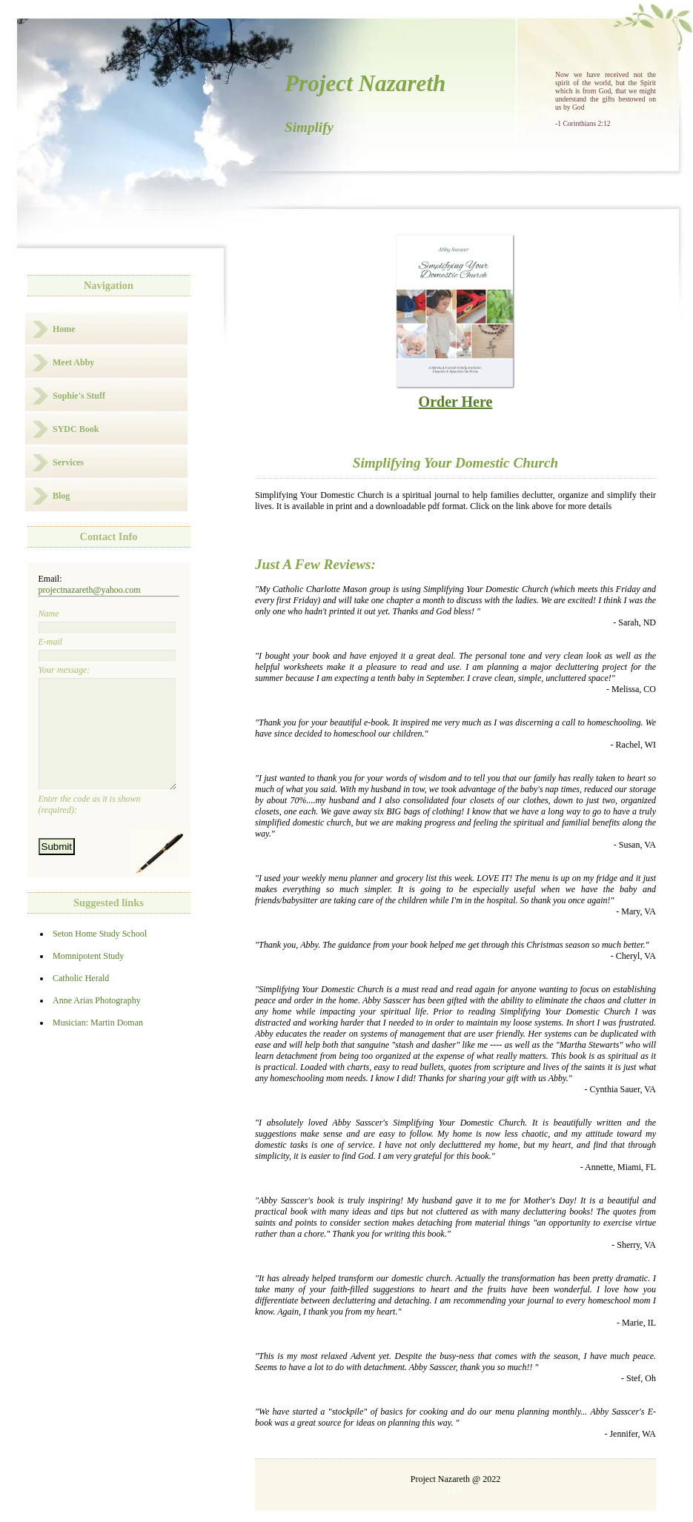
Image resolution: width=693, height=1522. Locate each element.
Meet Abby (73, 362)
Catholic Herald (81, 1000)
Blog (61, 496)
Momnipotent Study (88, 978)
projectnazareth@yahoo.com (90, 590)
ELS (455, 1490)
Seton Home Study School (100, 956)
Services (68, 462)
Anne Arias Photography (97, 1022)
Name (108, 621)
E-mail (108, 649)
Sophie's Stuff (79, 396)
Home (64, 329)
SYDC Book (76, 429)
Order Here (455, 393)
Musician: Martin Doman (98, 1045)
